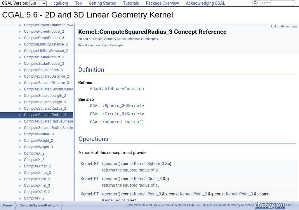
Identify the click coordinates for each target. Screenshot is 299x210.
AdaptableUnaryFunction (117, 89)
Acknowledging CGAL (205, 3)
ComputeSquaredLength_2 (45, 96)
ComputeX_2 (34, 153)
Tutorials (131, 3)
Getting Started (102, 3)
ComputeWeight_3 (38, 147)
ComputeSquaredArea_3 (43, 70)
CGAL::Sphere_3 (107, 105)
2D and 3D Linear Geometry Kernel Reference (109, 39)
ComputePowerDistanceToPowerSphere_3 (57, 25)
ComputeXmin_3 (37, 185)
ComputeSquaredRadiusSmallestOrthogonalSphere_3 (66, 128)
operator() (111, 163)
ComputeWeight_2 (38, 141)
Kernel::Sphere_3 (149, 163)
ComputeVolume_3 (39, 134)
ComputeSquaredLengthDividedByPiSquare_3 (60, 89)
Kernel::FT (90, 163)
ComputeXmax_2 (37, 166)
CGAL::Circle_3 (107, 114)
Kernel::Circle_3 (148, 178)
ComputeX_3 (34, 160)
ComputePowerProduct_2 (44, 31)
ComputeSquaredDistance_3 (46, 83)
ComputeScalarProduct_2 (44, 57)
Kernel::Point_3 (147, 193)
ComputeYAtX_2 (37, 192)
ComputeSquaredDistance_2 (46, 76)
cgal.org (60, 3)
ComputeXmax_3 (37, 173)
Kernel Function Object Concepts (101, 45)
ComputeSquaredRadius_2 (45, 108)
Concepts (150, 39)
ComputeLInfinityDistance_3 (46, 51)
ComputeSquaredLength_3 (45, 102)
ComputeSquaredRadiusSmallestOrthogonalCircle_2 (65, 121)
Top (78, 3)
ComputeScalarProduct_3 (44, 64)
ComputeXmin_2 (37, 179)
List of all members (284, 26)
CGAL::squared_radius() (117, 122)
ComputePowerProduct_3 (44, 38)
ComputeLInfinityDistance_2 (46, 44)
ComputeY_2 (34, 198)
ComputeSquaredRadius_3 (45, 115)
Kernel (134, 105)
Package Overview (162, 3)
